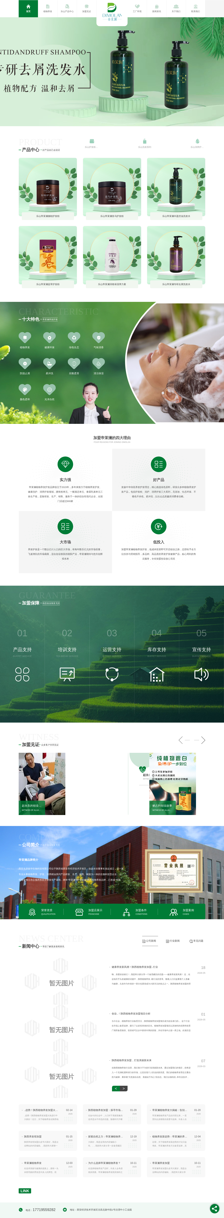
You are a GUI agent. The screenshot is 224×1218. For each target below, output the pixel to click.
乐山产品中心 (67, 11)
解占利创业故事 (162, 805)
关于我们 (176, 11)
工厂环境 (137, 11)
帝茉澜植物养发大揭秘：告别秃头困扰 (169, 1110)
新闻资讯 (156, 11)
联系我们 (195, 11)
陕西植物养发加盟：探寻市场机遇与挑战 (105, 1110)
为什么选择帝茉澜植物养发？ (104, 1163)
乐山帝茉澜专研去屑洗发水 (176, 284)
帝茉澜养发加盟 (161, 1163)
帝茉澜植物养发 (33, 1163)
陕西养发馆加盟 (33, 1136)
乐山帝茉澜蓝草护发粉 (48, 284)
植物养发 (47, 11)
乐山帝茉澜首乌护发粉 (112, 216)
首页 (28, 11)
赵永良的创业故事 (32, 805)
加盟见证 (86, 11)
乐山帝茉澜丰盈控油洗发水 (176, 216)
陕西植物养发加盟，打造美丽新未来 (130, 1060)
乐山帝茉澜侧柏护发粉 (48, 216)
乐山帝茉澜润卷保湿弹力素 (112, 284)
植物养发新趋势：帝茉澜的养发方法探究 (169, 1136)
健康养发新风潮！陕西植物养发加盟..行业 (133, 967)
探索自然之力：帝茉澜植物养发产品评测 (105, 1136)
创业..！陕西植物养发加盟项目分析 (129, 1013)
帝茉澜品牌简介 (28, 859)
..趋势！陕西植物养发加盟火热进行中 (41, 1110)
